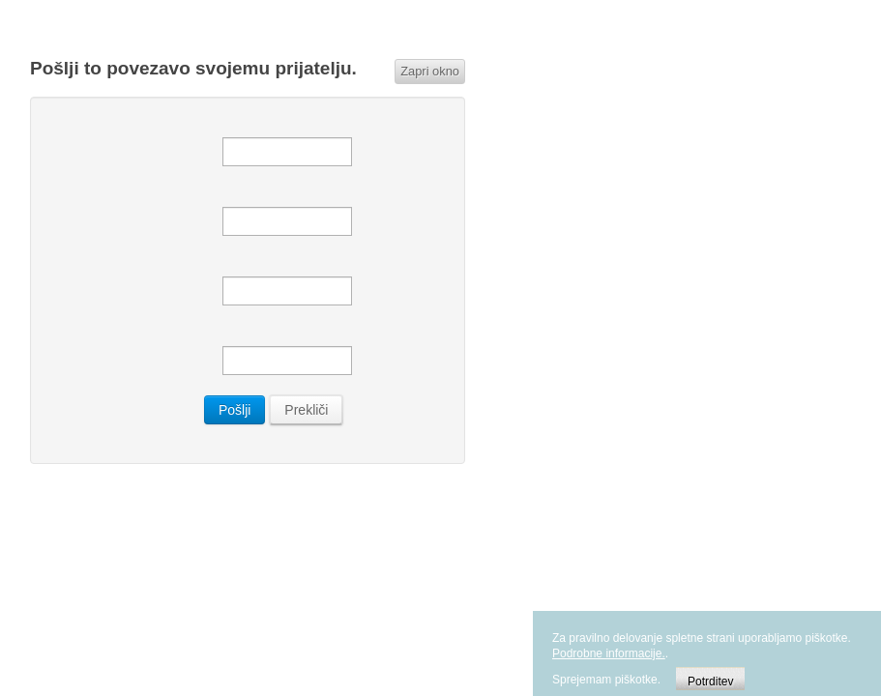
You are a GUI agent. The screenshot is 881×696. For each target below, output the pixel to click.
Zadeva (117, 339)
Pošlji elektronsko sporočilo (117, 130)
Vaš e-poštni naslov (117, 269)
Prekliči (306, 410)
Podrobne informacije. (608, 653)
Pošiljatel (117, 200)
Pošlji (234, 410)
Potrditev (710, 681)
